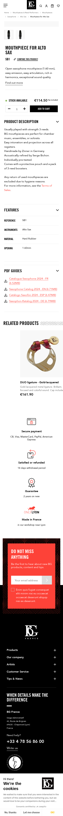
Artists (11, 664)
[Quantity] (17, 109)
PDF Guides (31, 271)
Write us (12, 748)
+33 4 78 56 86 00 (25, 741)
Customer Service (18, 672)
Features (31, 210)
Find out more (14, 83)
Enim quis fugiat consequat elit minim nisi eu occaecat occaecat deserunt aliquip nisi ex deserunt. (32, 595)
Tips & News (15, 679)
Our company (15, 657)
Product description (31, 121)
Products (12, 650)
